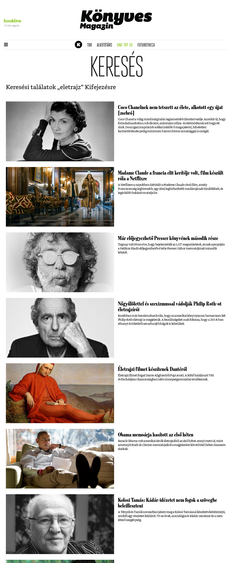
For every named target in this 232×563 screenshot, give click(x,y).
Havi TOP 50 (126, 45)
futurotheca (147, 45)
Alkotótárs (106, 45)
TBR (90, 45)
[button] (6, 44)
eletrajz (70, 87)
